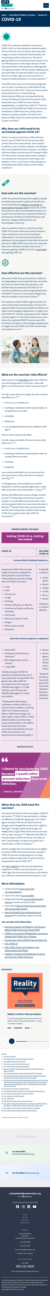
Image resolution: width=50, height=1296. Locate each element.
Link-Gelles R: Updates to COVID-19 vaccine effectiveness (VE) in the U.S (24, 1091)
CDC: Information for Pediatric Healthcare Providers (19, 1059)
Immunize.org (25, 1172)
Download (18, 1028)
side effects (24, 380)
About (25, 1215)
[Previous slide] (4, 1041)
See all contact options (25, 1253)
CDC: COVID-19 (11, 943)
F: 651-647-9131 (25, 1246)
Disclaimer (25, 1220)
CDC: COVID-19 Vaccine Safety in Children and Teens (18, 1094)
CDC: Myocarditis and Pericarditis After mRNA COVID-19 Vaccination (23, 1073)
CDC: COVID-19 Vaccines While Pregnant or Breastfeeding (20, 1110)
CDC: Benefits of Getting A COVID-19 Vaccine (16, 1089)
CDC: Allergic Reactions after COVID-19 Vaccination (18, 1101)
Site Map (25, 1217)
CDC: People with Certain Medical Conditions (16, 1066)
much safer (41, 249)
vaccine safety (28, 895)
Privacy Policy (25, 1223)
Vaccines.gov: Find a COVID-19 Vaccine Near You (26, 940)
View (9, 1028)
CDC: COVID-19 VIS (9, 1098)
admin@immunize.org (27, 1250)
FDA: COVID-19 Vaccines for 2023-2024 (14, 1061)
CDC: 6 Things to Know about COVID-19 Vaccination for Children (22, 1108)
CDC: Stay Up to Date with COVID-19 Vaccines (16, 1064)
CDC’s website (12, 866)
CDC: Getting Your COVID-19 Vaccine (14, 1096)
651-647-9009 (25, 1242)
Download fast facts (25, 747)
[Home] (8, 3)
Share (27, 1028)
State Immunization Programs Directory (25, 1271)
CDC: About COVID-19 (10, 1056)
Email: (17, 1250)
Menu (46, 5)
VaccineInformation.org (23, 1152)
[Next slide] (11, 1041)
